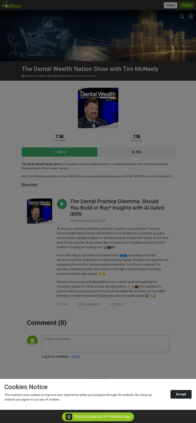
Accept (181, 394)
